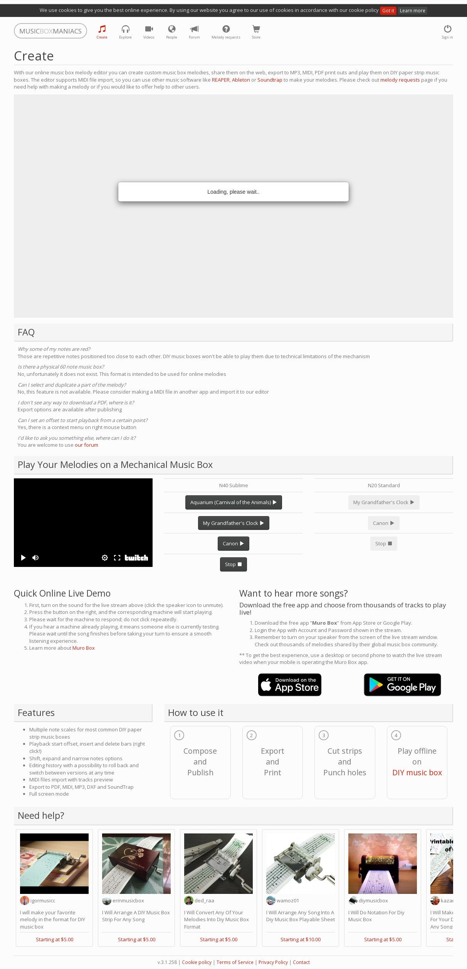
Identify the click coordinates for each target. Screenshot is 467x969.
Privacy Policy (273, 962)
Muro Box (83, 647)
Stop (233, 564)
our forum (86, 444)
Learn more (412, 10)
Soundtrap (269, 79)
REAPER (221, 79)
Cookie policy (197, 962)
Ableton (241, 79)
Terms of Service (235, 962)
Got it (388, 10)
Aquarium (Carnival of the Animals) (233, 502)
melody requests (400, 79)
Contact (301, 962)
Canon (233, 543)
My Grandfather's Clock (233, 523)
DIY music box (417, 772)
